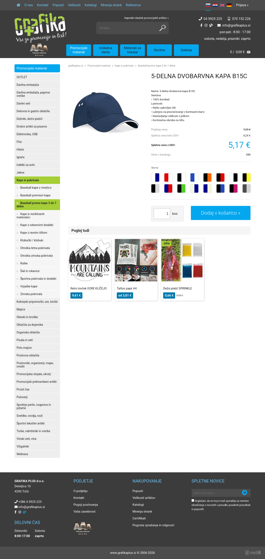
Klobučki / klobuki (31, 240)
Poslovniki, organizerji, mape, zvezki (35, 364)
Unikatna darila (105, 50)
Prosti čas (23, 389)
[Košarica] (240, 52)
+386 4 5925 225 (30, 502)
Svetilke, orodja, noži (30, 415)
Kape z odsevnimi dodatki (36, 225)
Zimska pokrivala (31, 294)
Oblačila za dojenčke (30, 324)
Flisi (19, 141)
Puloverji (22, 397)
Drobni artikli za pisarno (32, 126)
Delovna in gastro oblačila (33, 111)
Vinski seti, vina (26, 438)
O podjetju (80, 491)
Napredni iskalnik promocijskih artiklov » (146, 18)
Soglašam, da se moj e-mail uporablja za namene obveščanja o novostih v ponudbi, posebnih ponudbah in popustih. (221, 505)
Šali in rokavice (30, 271)
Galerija (186, 50)
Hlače (20, 149)
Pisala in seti (25, 340)
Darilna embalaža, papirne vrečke (33, 94)
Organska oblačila (28, 332)
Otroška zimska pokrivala (36, 255)
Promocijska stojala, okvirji (34, 374)
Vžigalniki (23, 446)
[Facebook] (201, 25)
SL (208, 5)
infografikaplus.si (236, 25)
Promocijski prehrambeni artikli (37, 381)
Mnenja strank (111, 5)
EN (222, 5)
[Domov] (18, 5)
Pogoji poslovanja (85, 505)
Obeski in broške (27, 317)
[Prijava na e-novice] (244, 493)
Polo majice (24, 347)
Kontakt (42, 5)
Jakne (20, 172)
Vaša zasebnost (84, 511)
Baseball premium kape (35, 195)
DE (229, 5)
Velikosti (74, 5)
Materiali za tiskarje (132, 50)
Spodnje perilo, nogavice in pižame (34, 406)
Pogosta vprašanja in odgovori (153, 525)
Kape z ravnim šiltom (33, 232)
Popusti (58, 5)
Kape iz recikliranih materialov (31, 215)
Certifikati (139, 518)
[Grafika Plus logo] (40, 28)
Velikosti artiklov (143, 498)
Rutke (24, 263)
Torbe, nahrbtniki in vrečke (33, 431)
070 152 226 (241, 19)
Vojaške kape (28, 286)
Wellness (22, 454)
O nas (28, 5)
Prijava (242, 5)
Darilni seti (23, 103)
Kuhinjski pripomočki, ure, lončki (37, 301)
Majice (21, 309)
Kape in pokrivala (28, 180)
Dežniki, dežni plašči (29, 118)
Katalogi (91, 5)
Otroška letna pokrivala (35, 248)
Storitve (159, 50)
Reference (133, 5)
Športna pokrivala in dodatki (38, 278)
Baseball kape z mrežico (36, 187)
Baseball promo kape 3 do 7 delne (36, 204)
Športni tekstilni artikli (31, 423)
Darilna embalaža (28, 84)
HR (215, 5)
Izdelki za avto (26, 164)
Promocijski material (78, 50)
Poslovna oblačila (28, 355)
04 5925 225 (213, 19)
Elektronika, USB (27, 134)
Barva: (155, 167)
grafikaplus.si (75, 65)
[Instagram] (206, 25)
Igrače (21, 157)
